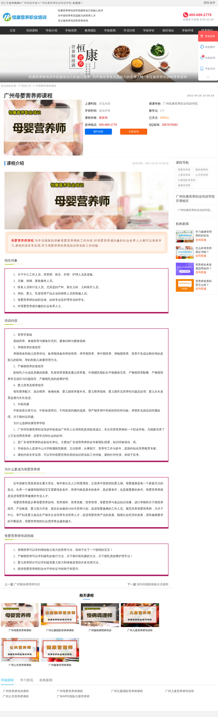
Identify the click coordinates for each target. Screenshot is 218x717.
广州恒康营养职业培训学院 (55, 2)
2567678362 (170, 124)
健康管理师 (184, 185)
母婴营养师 (184, 169)
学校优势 (71, 30)
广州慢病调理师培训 (27, 584)
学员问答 (129, 30)
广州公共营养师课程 (16, 696)
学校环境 (187, 30)
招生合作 (209, 2)
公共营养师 (201, 174)
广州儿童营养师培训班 (179, 691)
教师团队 (90, 30)
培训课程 (32, 30)
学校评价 (149, 30)
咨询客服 (200, 239)
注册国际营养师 (186, 180)
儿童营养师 (184, 174)
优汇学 (5, 2)
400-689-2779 (200, 15)
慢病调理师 (201, 169)
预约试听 (98, 131)
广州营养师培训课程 (16, 691)
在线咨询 (134, 131)
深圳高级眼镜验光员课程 (152, 584)
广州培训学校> (30, 2)
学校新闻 (110, 30)
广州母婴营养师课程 (45, 86)
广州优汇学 (25, 86)
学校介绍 (51, 30)
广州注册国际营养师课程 (127, 691)
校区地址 (168, 30)
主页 (12, 30)
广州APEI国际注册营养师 (73, 696)
